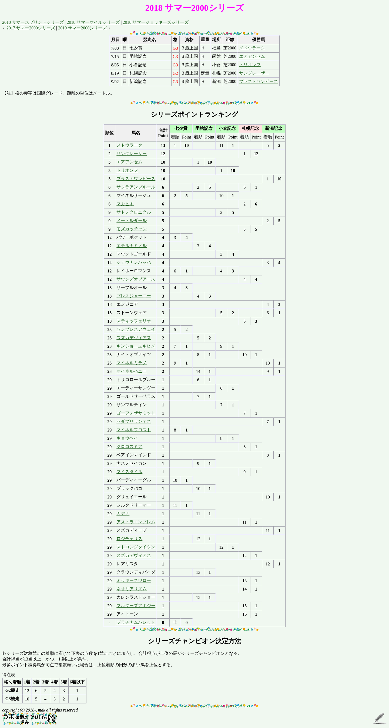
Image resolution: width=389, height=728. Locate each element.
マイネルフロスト (133, 429)
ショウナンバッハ (133, 262)
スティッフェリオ (133, 321)
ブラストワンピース (258, 81)
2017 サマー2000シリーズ (30, 28)
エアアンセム (252, 56)
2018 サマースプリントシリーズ (33, 22)
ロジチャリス (129, 538)
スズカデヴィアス (133, 337)
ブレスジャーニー (133, 296)
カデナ (122, 513)
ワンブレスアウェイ (135, 329)
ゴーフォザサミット (135, 413)
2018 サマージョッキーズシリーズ (156, 22)
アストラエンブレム (135, 522)
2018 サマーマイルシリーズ (93, 22)
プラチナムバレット (135, 622)
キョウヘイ (127, 438)
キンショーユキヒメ (135, 346)
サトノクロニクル (133, 212)
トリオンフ (250, 64)
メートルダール (131, 220)
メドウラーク (252, 48)
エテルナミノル (131, 245)
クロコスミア (129, 446)
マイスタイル (129, 471)
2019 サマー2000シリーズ (82, 28)
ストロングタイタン (135, 547)
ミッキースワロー (133, 580)
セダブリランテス (133, 421)
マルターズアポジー (135, 605)
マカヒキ (125, 203)
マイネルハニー (131, 371)
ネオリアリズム (131, 589)
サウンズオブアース (135, 279)
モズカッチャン (131, 229)
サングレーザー (254, 73)
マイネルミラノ (131, 362)
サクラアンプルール (135, 187)
